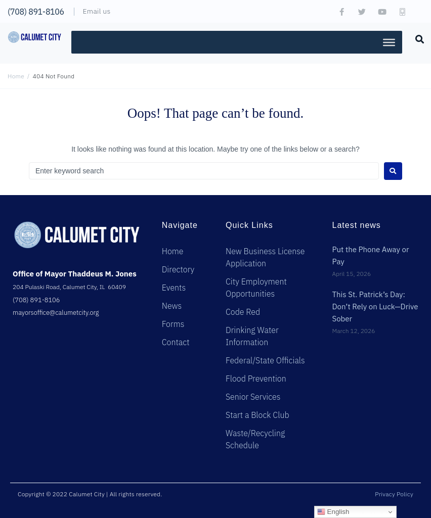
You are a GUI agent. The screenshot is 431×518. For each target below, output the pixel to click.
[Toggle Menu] (389, 41)
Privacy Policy (394, 494)
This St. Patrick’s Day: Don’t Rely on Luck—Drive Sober (375, 307)
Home (16, 76)
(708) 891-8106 (36, 12)
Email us (97, 11)
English (333, 512)
